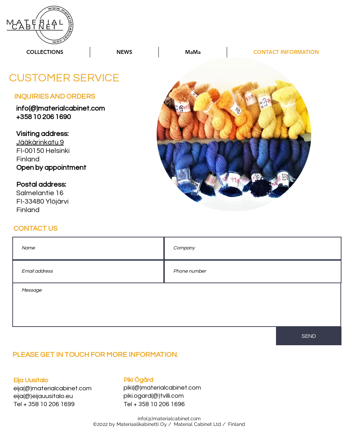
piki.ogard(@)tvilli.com (154, 395)
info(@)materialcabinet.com (60, 108)
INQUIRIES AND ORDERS (54, 96)
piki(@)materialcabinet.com (162, 387)
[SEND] (308, 336)
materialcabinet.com (177, 418)
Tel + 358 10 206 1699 (44, 404)
